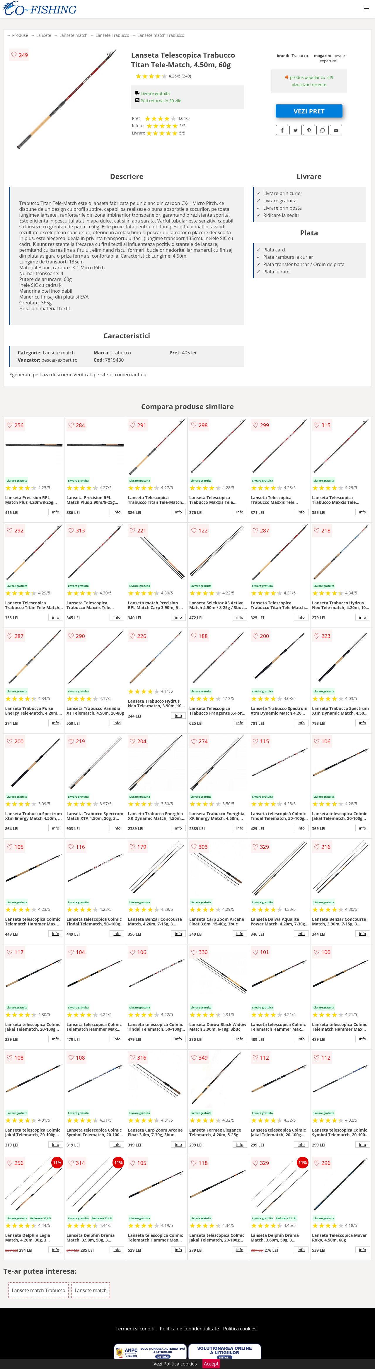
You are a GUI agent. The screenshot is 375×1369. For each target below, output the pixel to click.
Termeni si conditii (136, 1328)
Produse (20, 35)
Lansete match (73, 35)
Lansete (43, 35)
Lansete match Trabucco (160, 35)
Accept (211, 1364)
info (55, 512)
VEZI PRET (309, 110)
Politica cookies (240, 1328)
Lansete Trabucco (112, 35)
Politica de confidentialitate (189, 1328)
